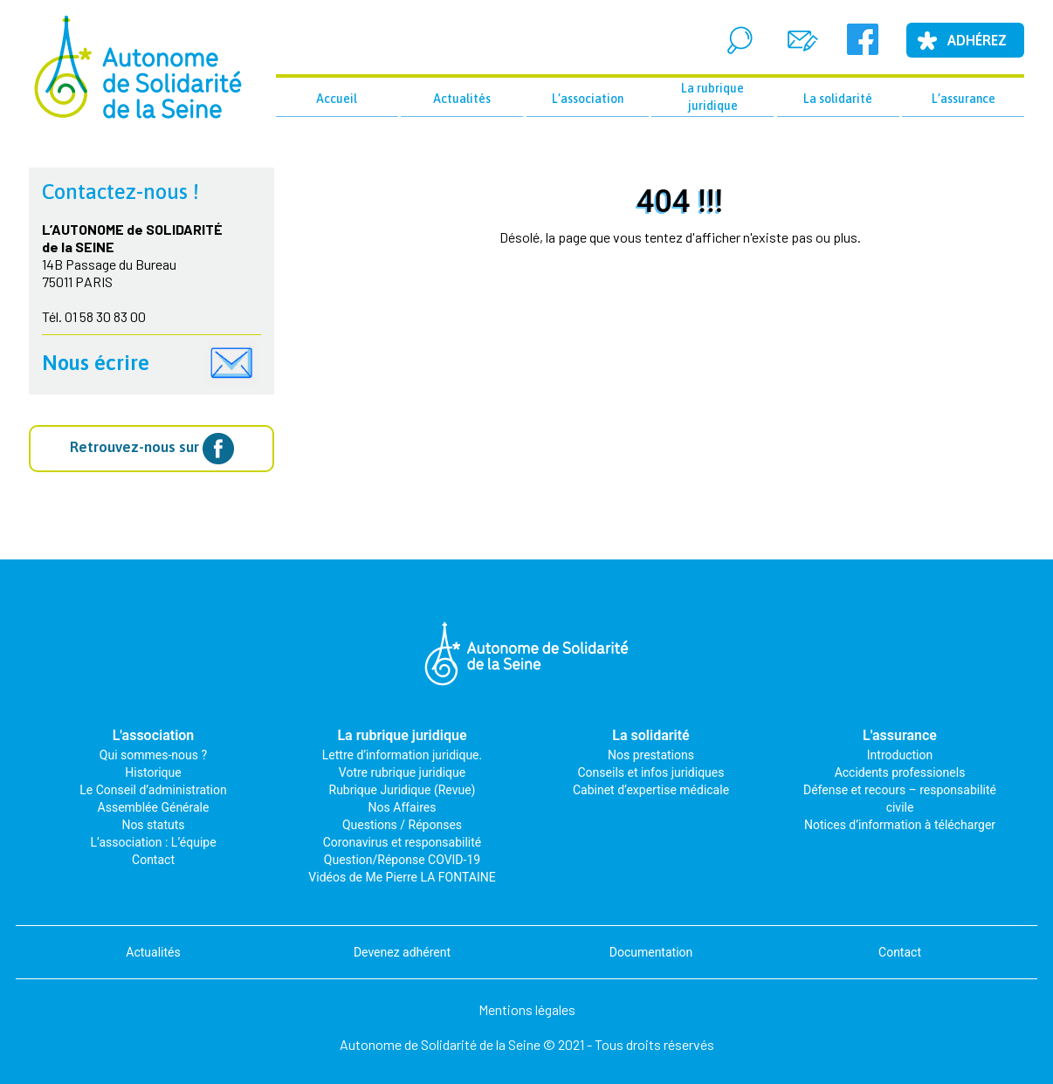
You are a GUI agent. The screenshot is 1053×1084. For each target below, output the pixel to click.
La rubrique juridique (712, 97)
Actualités (462, 99)
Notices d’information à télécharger (899, 825)
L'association (154, 735)
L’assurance (963, 99)
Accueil (336, 99)
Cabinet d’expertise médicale (651, 790)
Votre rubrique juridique (402, 772)
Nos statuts (152, 825)
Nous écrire (95, 362)
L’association (587, 99)
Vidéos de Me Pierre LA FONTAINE (401, 877)
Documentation (651, 952)
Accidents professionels (900, 772)
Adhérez (977, 40)
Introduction (900, 755)
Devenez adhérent (402, 952)
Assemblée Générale (154, 807)
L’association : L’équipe (153, 842)
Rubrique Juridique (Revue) (402, 790)
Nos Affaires (402, 807)
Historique (153, 772)
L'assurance (900, 735)
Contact (153, 860)
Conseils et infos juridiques (651, 772)
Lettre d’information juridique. (402, 755)
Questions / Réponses (402, 825)
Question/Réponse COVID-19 (402, 860)
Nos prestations (651, 755)
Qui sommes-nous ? (153, 755)
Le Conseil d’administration (152, 790)
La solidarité (837, 99)
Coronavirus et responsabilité (402, 842)
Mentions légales (526, 1009)
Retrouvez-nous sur (152, 448)
